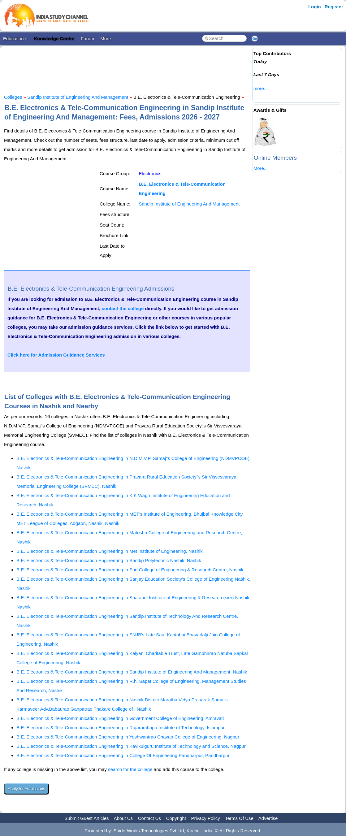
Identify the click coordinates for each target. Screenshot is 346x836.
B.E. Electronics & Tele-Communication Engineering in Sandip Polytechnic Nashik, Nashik (108, 560)
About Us (123, 818)
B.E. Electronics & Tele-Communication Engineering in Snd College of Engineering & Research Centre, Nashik (129, 569)
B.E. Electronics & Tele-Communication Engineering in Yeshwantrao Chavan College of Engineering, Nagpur (127, 736)
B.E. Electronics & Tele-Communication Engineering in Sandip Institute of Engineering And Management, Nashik (131, 671)
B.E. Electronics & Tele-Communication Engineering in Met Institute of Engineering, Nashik (109, 551)
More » (107, 38)
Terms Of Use (239, 818)
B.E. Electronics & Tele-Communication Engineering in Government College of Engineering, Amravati (120, 718)
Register (334, 6)
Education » (15, 38)
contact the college (123, 308)
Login (314, 6)
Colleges (13, 97)
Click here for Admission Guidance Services (56, 354)
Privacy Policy (205, 818)
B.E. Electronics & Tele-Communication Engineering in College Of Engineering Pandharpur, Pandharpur (122, 755)
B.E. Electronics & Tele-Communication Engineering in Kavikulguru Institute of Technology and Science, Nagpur (131, 746)
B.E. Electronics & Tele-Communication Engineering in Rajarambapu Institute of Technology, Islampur (120, 727)
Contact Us (149, 818)
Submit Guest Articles (86, 818)
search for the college (130, 769)
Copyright (176, 818)
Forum (87, 38)
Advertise (268, 818)
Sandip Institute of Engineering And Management (77, 97)
